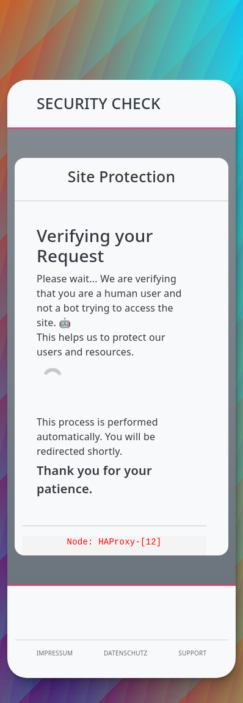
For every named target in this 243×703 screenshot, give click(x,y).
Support (192, 653)
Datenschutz (126, 653)
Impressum (55, 653)
